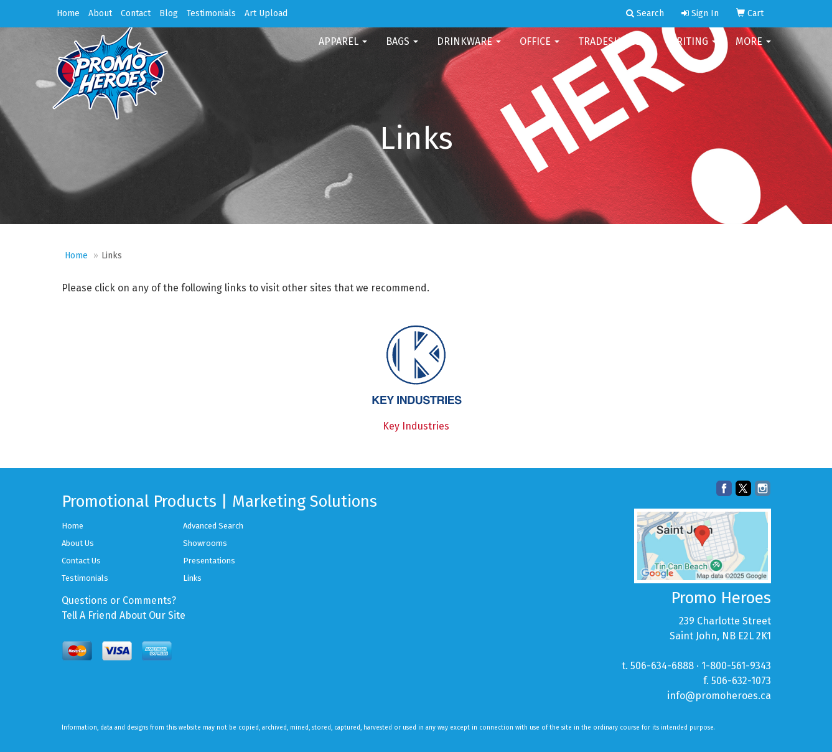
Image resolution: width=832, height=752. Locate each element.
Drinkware (469, 49)
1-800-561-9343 (736, 666)
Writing (692, 49)
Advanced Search (213, 525)
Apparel (343, 49)
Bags (402, 49)
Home (68, 13)
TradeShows (614, 49)
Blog (168, 13)
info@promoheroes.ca (719, 696)
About (100, 13)
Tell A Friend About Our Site (123, 615)
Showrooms (205, 543)
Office (539, 49)
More (753, 49)
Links (192, 578)
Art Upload (266, 13)
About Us (78, 543)
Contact (136, 13)
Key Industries (416, 426)
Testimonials (211, 13)
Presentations (209, 560)
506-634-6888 (662, 666)
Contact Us (81, 560)
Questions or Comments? (119, 600)
